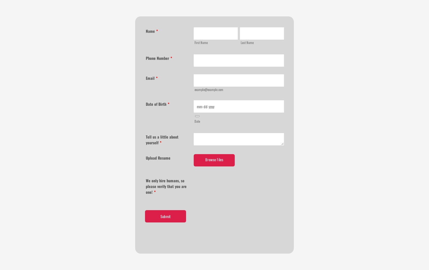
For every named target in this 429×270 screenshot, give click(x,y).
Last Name (247, 42)
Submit (165, 216)
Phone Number (159, 58)
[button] (197, 116)
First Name (201, 42)
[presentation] (235, 187)
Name (152, 31)
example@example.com (209, 89)
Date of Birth (157, 104)
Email (152, 78)
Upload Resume (158, 158)
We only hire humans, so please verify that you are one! (166, 186)
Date (197, 121)
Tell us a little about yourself (162, 139)
